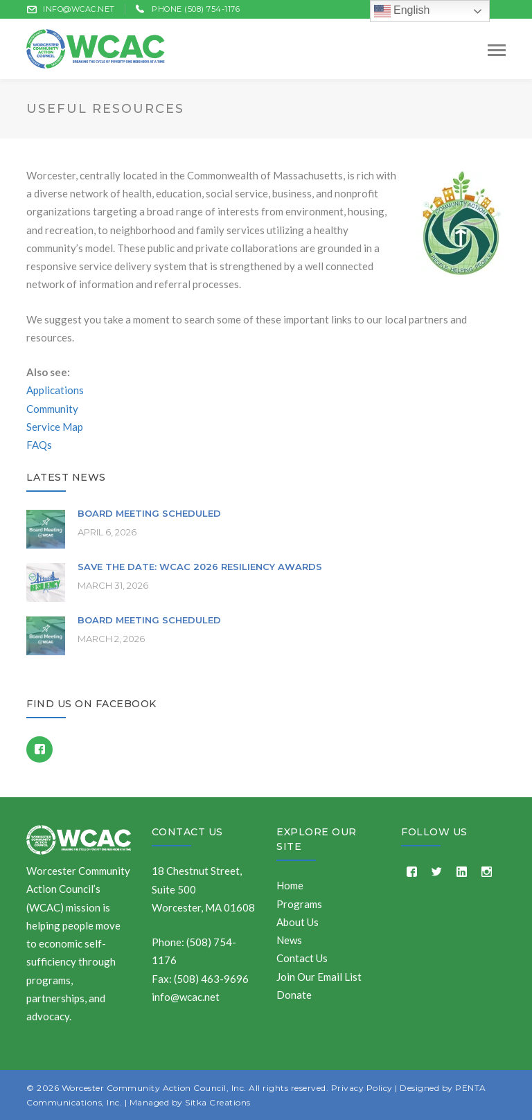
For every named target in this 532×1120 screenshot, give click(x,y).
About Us (297, 922)
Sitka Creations (218, 1102)
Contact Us (187, 832)
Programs (299, 904)
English (402, 11)
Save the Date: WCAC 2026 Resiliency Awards (200, 566)
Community (52, 408)
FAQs (39, 444)
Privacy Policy (362, 1088)
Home (289, 885)
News (289, 940)
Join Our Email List (319, 976)
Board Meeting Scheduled (149, 513)
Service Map (54, 426)
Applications (55, 390)
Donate (294, 994)
